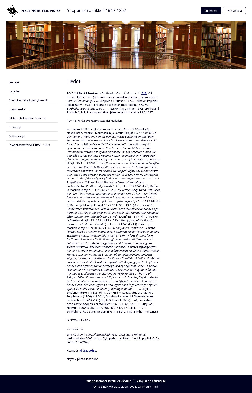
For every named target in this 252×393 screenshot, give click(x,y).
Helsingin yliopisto (33, 11)
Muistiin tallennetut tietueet (27, 118)
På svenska (234, 11)
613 (144, 93)
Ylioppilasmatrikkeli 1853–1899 (29, 145)
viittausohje (87, 350)
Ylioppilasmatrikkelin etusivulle (108, 381)
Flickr (155, 386)
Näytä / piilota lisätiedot (82, 359)
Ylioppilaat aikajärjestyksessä (28, 100)
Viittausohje (17, 136)
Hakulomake (17, 109)
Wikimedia (144, 386)
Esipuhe (14, 91)
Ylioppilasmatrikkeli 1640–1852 (96, 10)
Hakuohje (15, 127)
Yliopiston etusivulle (151, 381)
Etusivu (14, 82)
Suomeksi (211, 11)
